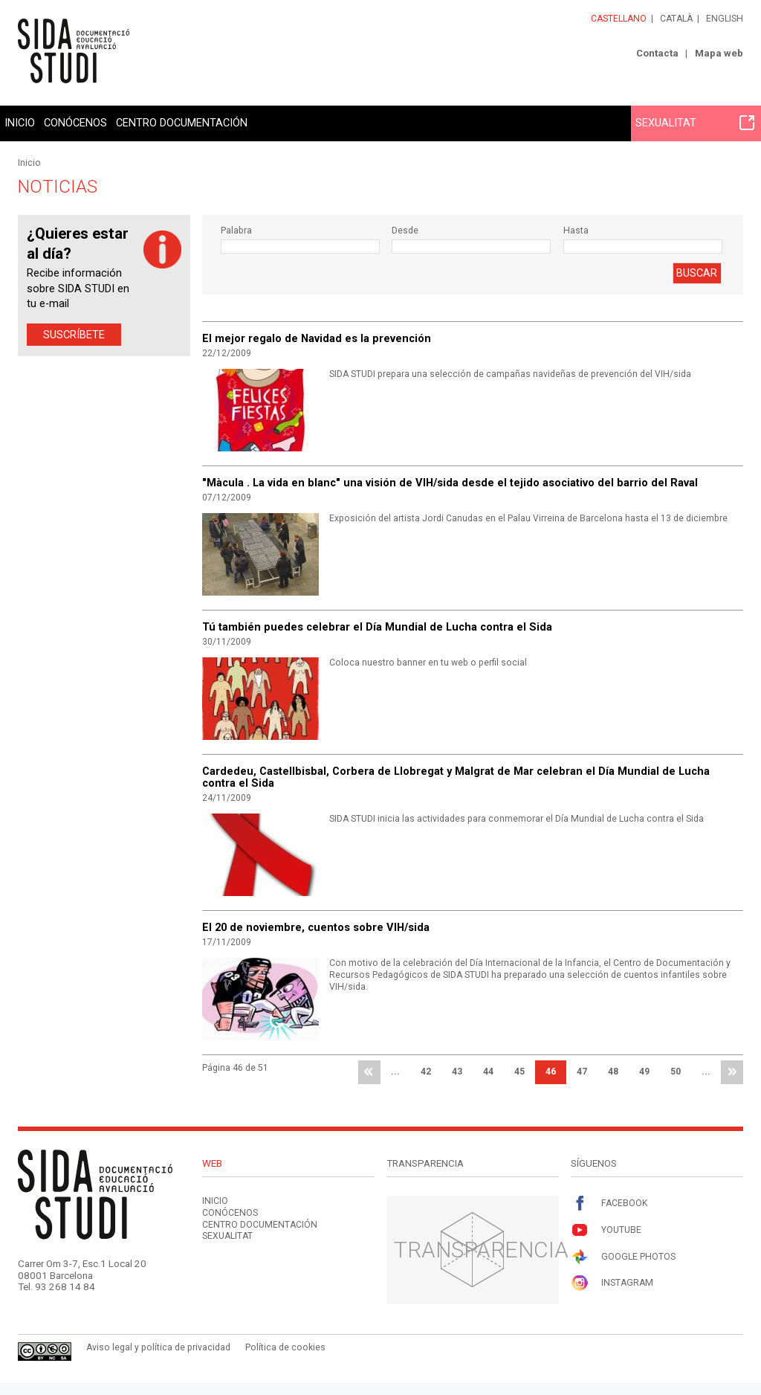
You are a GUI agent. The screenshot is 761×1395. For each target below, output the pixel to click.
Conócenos (75, 122)
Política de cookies (285, 1347)
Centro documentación (181, 122)
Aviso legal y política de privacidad (158, 1347)
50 (675, 1071)
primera (369, 1072)
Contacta (657, 53)
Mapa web (719, 53)
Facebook (609, 1203)
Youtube (606, 1230)
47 (582, 1071)
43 (457, 1071)
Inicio (19, 122)
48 (613, 1071)
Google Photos (623, 1257)
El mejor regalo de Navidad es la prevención (316, 338)
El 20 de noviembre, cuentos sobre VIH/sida (316, 927)
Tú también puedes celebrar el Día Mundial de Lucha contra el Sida (377, 627)
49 (644, 1071)
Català (676, 18)
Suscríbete (74, 334)
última (732, 1072)
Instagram (612, 1283)
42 (426, 1071)
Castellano (619, 18)
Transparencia (481, 1250)
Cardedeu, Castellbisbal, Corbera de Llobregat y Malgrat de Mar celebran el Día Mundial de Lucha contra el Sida (456, 777)
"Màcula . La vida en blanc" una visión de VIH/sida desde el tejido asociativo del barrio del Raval (450, 482)
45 (519, 1071)
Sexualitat (694, 122)
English (724, 18)
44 (488, 1071)
